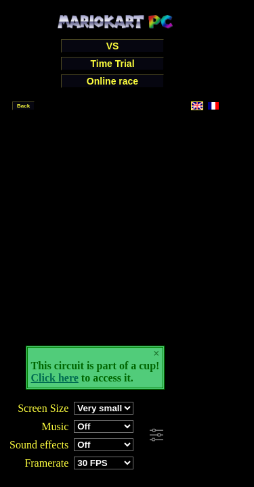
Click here (55, 378)
